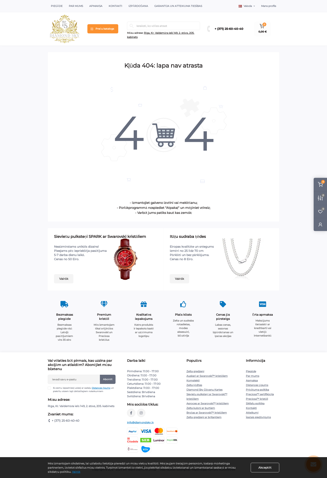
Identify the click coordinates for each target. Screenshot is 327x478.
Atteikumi (252, 412)
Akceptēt (265, 467)
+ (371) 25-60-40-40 (229, 29)
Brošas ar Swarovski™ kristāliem (206, 412)
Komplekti (193, 380)
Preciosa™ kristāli (257, 398)
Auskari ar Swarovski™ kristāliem (207, 375)
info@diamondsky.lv (140, 422)
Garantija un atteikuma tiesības (178, 6)
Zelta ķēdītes (194, 385)
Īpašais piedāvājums (258, 417)
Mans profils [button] (268, 6)
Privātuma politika (257, 389)
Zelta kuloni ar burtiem (200, 408)
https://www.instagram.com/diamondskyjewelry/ (141, 413)
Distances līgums (101, 388)
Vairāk (63, 279)
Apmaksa (95, 6)
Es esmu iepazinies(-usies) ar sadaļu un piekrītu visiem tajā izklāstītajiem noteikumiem (83, 389)
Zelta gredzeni (195, 371)
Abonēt (107, 379)
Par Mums (76, 6)
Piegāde (57, 6)
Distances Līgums (257, 385)
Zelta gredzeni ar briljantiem (203, 417)
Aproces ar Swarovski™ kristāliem (207, 403)
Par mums (252, 375)
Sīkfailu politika (255, 403)
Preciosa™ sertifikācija (260, 394)
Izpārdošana (138, 6)
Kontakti (115, 6)
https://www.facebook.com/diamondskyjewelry (131, 413)
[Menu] (102, 28)
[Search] (131, 26)
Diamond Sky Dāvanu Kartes (204, 389)
